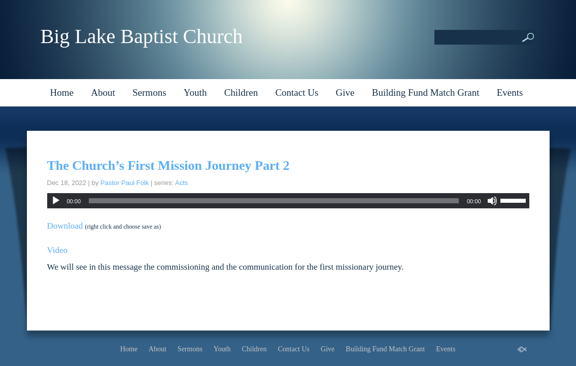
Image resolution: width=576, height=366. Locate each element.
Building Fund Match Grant (426, 92)
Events (510, 92)
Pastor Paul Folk (124, 183)
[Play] (56, 201)
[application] (288, 200)
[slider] (274, 200)
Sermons (149, 92)
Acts (181, 183)
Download (65, 226)
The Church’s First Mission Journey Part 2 (168, 165)
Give (345, 92)
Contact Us (296, 92)
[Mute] (492, 201)
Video (57, 250)
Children (241, 92)
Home (62, 92)
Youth (195, 92)
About (103, 92)
